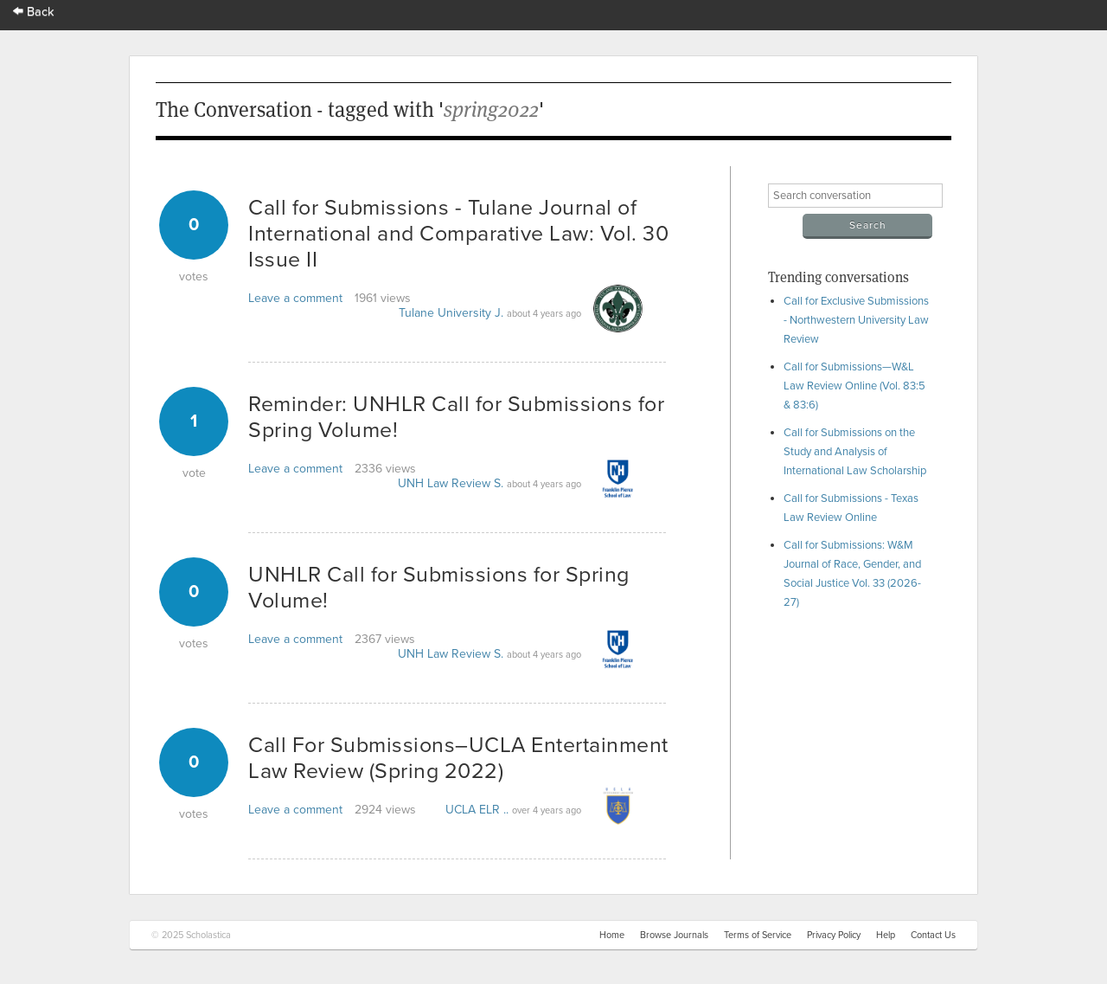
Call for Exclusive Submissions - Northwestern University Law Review (856, 320)
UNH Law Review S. (450, 483)
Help (885, 935)
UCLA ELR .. (477, 809)
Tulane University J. (451, 312)
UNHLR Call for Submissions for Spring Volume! (439, 588)
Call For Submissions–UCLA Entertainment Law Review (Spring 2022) (458, 758)
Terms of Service (757, 935)
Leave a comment (295, 298)
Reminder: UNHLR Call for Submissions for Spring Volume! (456, 417)
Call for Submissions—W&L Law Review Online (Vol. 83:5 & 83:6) (854, 386)
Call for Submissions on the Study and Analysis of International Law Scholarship (855, 452)
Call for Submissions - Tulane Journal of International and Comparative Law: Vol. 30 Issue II (458, 234)
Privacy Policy (834, 935)
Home (611, 935)
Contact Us (933, 935)
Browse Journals (674, 935)
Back (33, 11)
